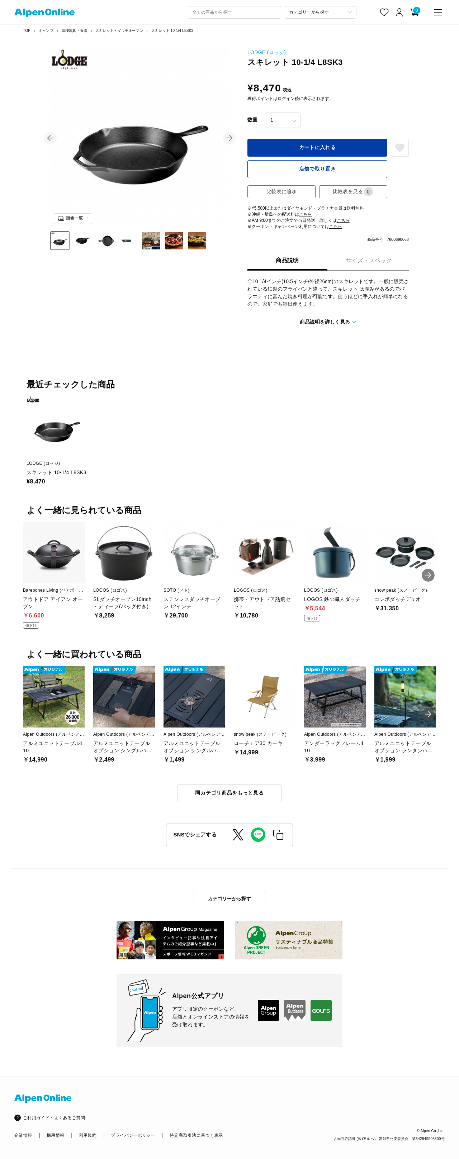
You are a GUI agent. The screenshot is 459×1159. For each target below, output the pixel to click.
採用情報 (55, 1135)
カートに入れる (317, 147)
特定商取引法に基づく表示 (196, 1135)
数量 (252, 120)
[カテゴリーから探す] (320, 12)
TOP (26, 31)
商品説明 (287, 260)
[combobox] (234, 12)
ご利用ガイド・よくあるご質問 (54, 1117)
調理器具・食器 (74, 31)
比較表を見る (353, 191)
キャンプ (46, 31)
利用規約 (87, 1135)
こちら (305, 214)
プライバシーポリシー (133, 1135)
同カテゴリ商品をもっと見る (229, 793)
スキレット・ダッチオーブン (119, 31)
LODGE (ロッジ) (266, 52)
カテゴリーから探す (229, 898)
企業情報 (23, 1135)
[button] (50, 138)
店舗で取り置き (317, 169)
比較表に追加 (281, 191)
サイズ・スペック (369, 260)
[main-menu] (438, 12)
